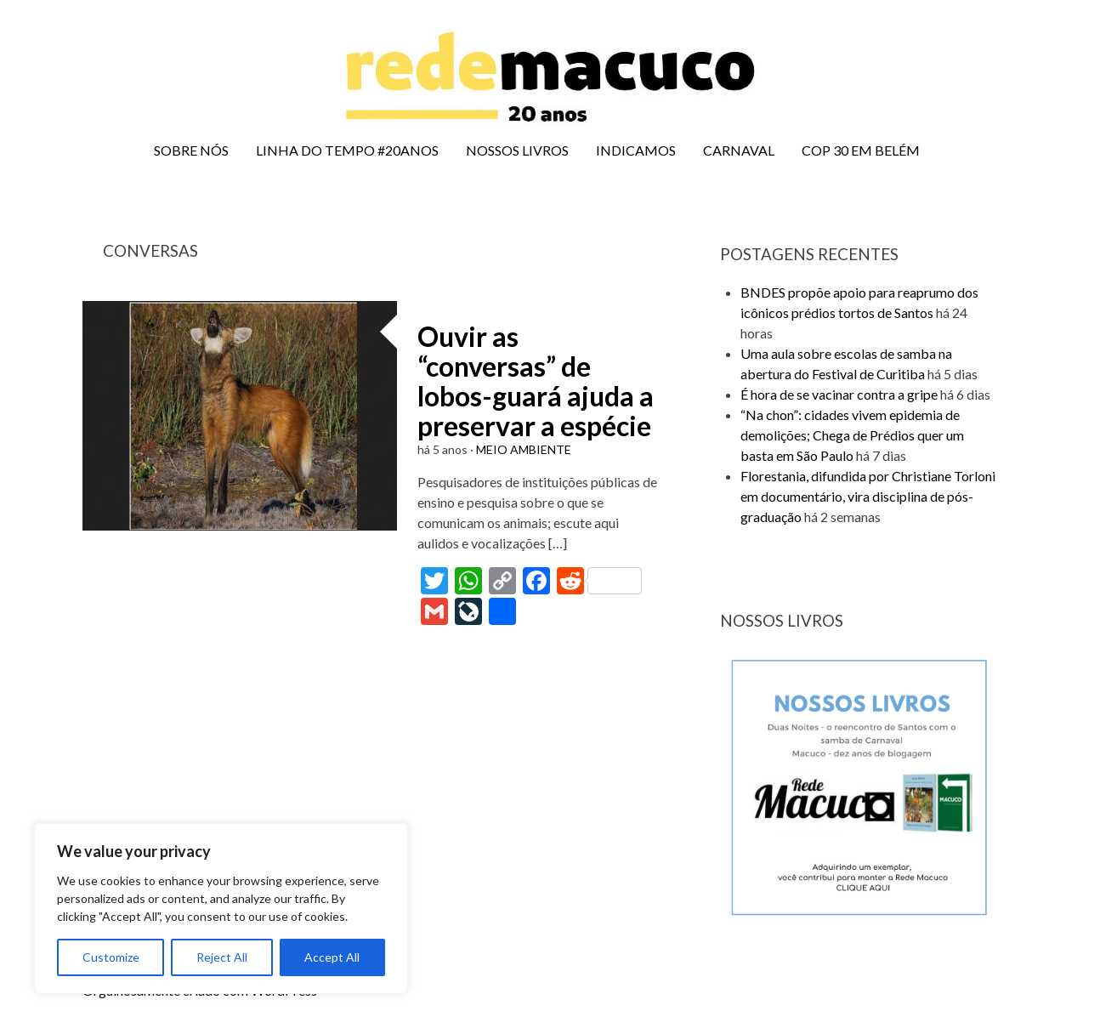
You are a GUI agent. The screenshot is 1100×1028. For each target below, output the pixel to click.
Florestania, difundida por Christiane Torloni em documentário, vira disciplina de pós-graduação (867, 496)
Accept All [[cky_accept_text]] (332, 957)
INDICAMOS (636, 150)
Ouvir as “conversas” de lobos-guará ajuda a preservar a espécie (535, 381)
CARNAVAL (738, 150)
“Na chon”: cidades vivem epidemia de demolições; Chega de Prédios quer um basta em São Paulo (852, 434)
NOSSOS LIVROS (517, 150)
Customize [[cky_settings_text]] (110, 957)
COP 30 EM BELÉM (861, 150)
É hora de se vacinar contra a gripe (839, 394)
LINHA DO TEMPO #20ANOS (347, 150)
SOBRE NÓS (191, 150)
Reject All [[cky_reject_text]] (221, 957)
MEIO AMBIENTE (523, 449)
